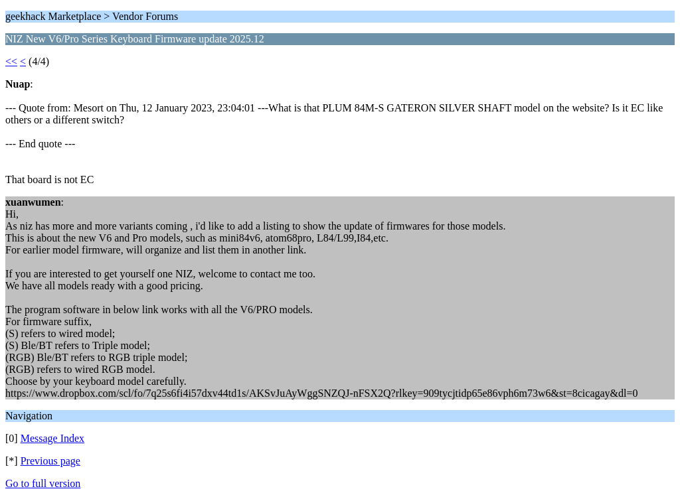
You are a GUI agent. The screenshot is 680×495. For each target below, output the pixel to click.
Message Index (52, 438)
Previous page (50, 460)
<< (11, 61)
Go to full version (42, 483)
